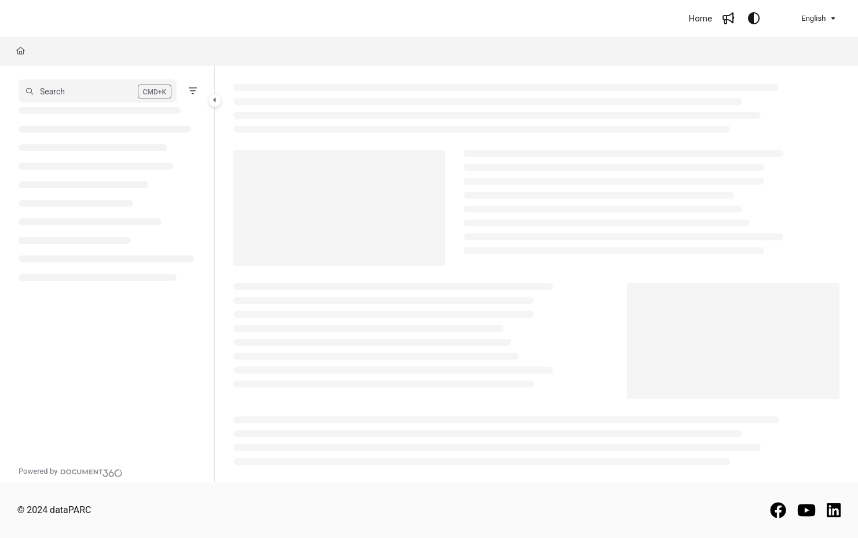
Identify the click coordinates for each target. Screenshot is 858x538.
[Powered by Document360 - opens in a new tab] (71, 471)
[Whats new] (728, 18)
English (806, 18)
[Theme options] (754, 18)
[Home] (700, 19)
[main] (537, 273)
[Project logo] (57, 19)
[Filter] (193, 91)
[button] (98, 91)
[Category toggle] (215, 100)
